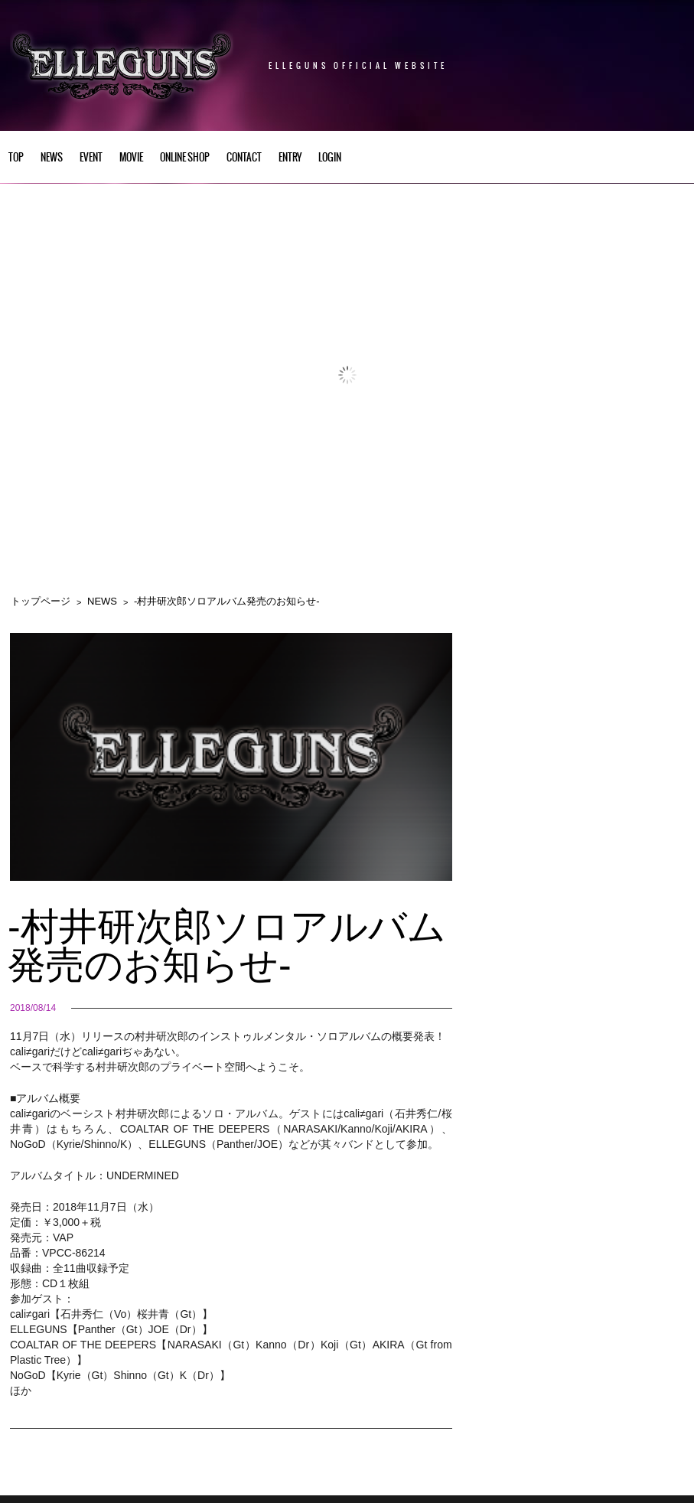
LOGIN (329, 158)
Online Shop (185, 158)
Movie (131, 158)
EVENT (91, 158)
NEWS (52, 158)
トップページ (40, 601)
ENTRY (290, 158)
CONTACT (244, 158)
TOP (16, 158)
